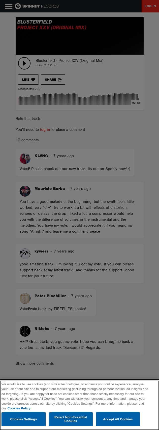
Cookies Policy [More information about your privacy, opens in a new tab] (18, 408)
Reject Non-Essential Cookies (70, 419)
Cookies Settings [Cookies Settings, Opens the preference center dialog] (23, 419)
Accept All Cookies (118, 419)
